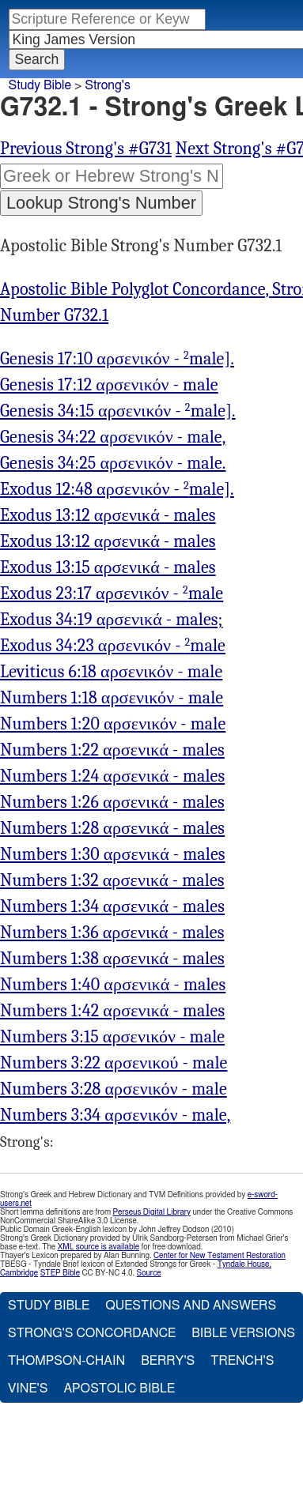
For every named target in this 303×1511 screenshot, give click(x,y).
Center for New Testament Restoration (219, 1256)
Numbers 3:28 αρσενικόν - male (113, 1089)
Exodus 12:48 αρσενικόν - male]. (117, 489)
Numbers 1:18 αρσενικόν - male (111, 698)
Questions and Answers (190, 1305)
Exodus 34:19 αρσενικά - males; (111, 619)
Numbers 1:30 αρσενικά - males (112, 854)
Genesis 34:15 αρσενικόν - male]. (118, 411)
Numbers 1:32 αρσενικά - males (112, 880)
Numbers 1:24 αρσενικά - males (112, 776)
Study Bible (40, 85)
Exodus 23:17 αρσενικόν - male (111, 593)
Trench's (242, 1361)
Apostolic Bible (119, 1388)
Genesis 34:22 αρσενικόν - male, (112, 437)
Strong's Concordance (92, 1333)
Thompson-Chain (66, 1361)
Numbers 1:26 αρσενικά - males (112, 802)
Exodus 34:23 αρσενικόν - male (112, 645)
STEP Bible (60, 1273)
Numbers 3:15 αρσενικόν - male (112, 1037)
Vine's (27, 1388)
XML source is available (98, 1247)
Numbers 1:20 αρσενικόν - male (112, 724)
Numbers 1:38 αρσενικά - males (112, 958)
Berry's (168, 1361)
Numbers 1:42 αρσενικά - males (112, 1010)
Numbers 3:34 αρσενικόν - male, (115, 1115)
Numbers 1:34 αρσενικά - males (112, 906)
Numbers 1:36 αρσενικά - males (112, 932)
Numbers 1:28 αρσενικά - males (112, 828)
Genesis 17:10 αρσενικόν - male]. (117, 359)
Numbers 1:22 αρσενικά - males (112, 750)
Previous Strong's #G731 (86, 148)
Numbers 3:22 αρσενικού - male (113, 1063)
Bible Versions (243, 1333)
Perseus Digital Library (152, 1212)
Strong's (108, 85)
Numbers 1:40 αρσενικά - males (112, 984)
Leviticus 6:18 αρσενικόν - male (111, 671)
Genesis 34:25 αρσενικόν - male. (113, 463)
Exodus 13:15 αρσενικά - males (108, 567)
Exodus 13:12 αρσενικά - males (108, 515)
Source (148, 1273)
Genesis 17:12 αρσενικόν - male (109, 385)
